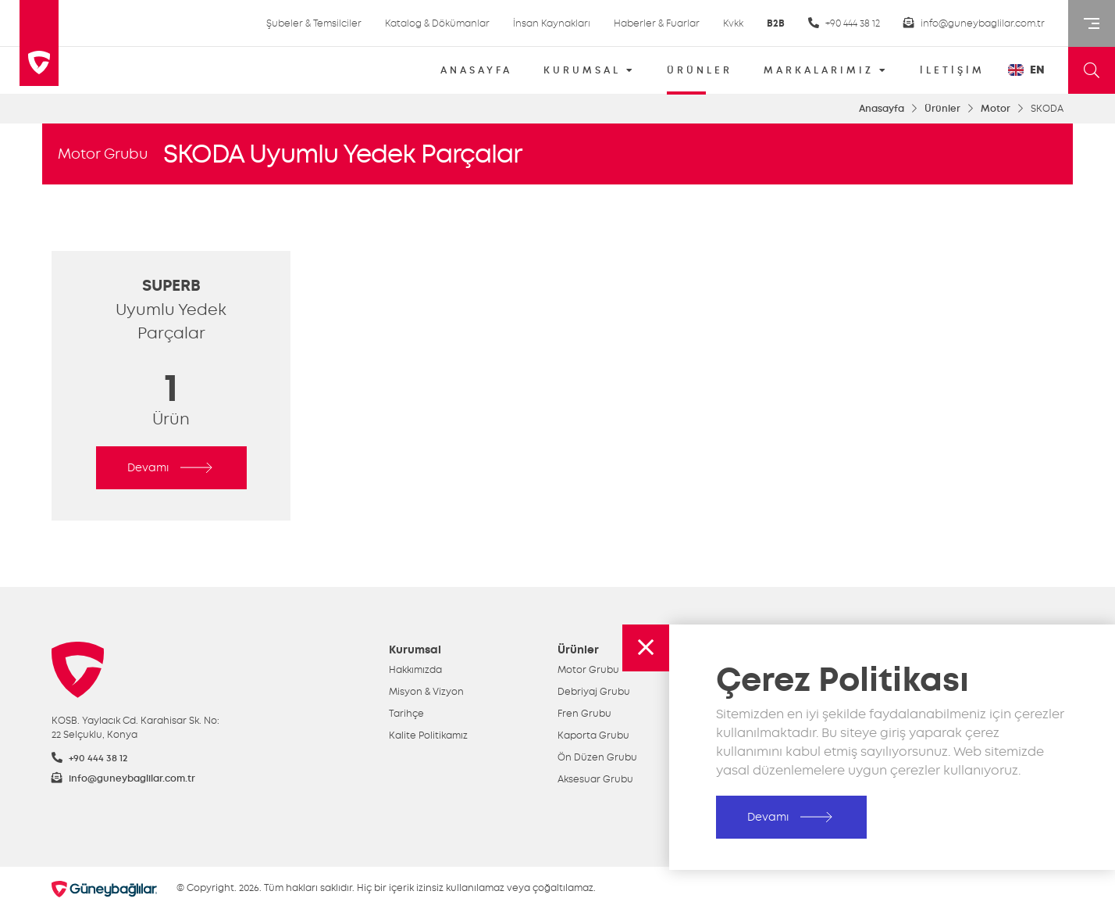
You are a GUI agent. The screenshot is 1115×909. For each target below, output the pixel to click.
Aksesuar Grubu (595, 779)
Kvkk (733, 23)
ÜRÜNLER (699, 75)
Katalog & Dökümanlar (437, 23)
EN (1026, 70)
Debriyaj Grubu (594, 691)
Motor (995, 108)
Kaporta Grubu (593, 735)
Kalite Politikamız (428, 735)
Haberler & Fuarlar (657, 23)
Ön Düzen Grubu (597, 757)
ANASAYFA (476, 70)
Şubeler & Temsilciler (314, 23)
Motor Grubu (103, 154)
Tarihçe (406, 713)
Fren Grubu (584, 713)
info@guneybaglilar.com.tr (974, 23)
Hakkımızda (415, 670)
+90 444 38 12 (844, 23)
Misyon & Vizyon (426, 691)
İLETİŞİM (952, 70)
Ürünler (942, 108)
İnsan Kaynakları (551, 23)
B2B (776, 23)
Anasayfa (881, 108)
